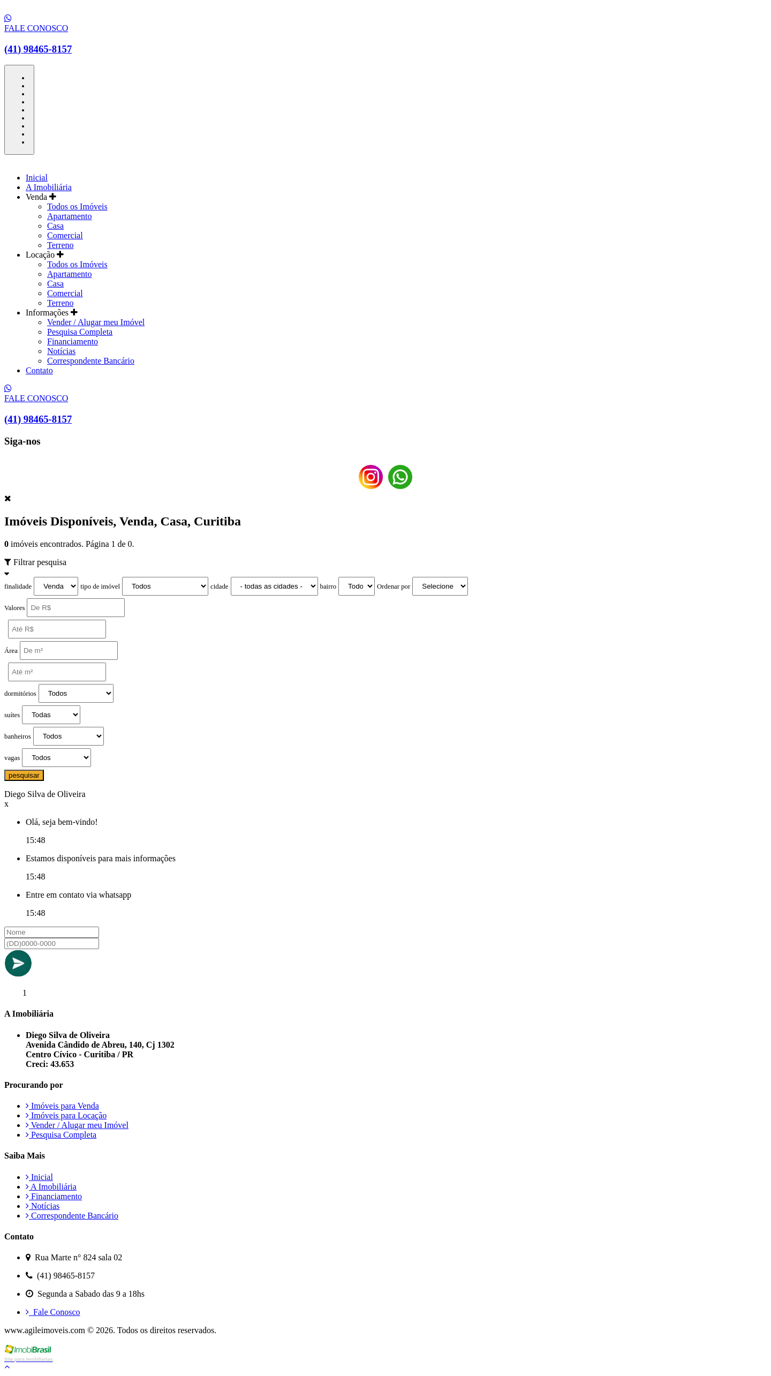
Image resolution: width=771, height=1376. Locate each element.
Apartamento (69, 216)
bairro (328, 586)
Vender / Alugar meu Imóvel (96, 322)
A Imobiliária (49, 187)
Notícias (61, 351)
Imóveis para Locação (66, 1115)
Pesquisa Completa (79, 331)
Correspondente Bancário (90, 360)
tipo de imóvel (100, 586)
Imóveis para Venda (62, 1105)
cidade (219, 586)
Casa (55, 225)
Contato (39, 370)
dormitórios (20, 693)
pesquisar (24, 775)
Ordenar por (393, 586)
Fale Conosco (53, 1312)
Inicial (37, 177)
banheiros (17, 736)
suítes (12, 715)
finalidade (18, 586)
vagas (12, 758)
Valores (14, 608)
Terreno (60, 245)
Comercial (65, 235)
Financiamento (72, 341)
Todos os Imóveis (77, 206)
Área (11, 651)
